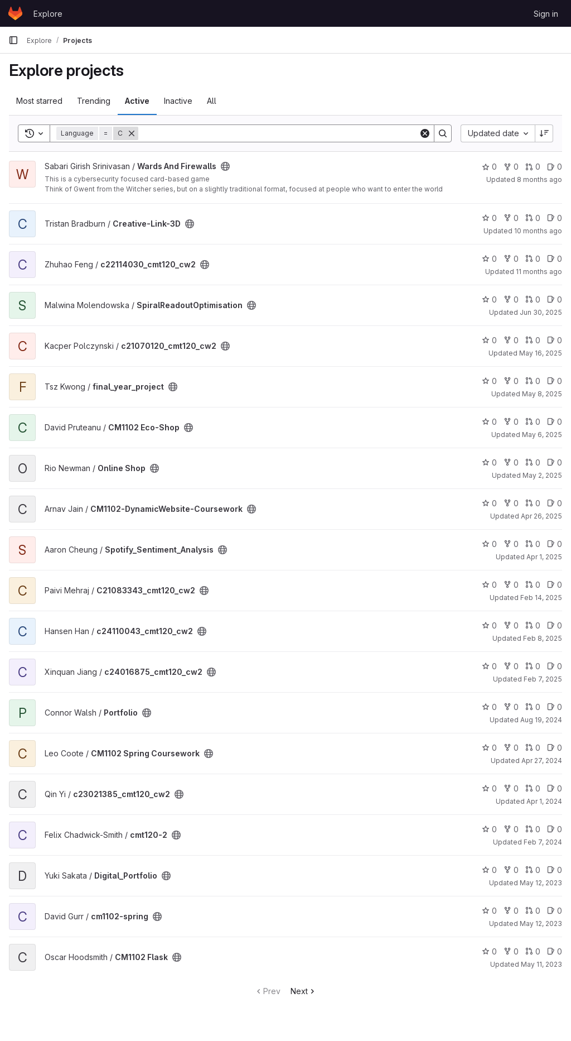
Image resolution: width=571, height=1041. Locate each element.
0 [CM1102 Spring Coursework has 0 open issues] (554, 747)
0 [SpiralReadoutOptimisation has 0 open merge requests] (532, 299)
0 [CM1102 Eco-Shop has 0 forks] (511, 421)
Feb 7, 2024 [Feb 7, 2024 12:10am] (543, 842)
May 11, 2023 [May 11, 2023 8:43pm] (541, 964)
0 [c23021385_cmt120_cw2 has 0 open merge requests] (532, 788)
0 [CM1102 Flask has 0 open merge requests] (532, 951)
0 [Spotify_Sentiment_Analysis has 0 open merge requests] (532, 544)
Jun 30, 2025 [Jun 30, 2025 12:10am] (541, 312)
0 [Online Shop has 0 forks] (511, 462)
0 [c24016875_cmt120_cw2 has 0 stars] (489, 666)
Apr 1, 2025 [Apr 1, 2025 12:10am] (544, 557)
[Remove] (131, 133)
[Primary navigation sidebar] (13, 40)
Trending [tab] (93, 100)
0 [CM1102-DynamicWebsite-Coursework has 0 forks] (511, 503)
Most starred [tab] (39, 100)
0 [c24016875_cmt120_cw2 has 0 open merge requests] (532, 666)
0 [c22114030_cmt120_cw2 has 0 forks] (511, 258)
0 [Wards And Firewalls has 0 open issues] (554, 166)
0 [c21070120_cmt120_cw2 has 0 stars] (489, 340)
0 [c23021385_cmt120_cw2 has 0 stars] (489, 788)
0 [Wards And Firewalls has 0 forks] (511, 166)
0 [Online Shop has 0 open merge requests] (532, 462)
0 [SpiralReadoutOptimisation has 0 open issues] (554, 299)
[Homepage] (15, 13)
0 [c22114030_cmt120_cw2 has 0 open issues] (554, 258)
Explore (47, 13)
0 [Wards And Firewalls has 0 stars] (489, 166)
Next (304, 991)
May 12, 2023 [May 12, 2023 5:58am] (541, 923)
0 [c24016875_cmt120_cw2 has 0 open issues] (554, 666)
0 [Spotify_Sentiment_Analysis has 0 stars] (489, 544)
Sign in (546, 13)
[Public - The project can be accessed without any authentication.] (225, 166)
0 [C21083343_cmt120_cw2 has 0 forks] (511, 584)
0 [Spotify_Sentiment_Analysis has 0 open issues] (554, 544)
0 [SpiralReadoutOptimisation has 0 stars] (489, 299)
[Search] (279, 133)
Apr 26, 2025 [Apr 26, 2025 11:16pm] (541, 516)
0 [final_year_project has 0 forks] (511, 381)
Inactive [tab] (178, 100)
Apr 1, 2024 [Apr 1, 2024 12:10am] (544, 801)
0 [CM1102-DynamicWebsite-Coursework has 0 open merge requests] (532, 503)
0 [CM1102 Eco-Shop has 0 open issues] (554, 421)
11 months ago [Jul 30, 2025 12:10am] (539, 271)
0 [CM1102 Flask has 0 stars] (489, 951)
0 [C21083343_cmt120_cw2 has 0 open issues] (554, 584)
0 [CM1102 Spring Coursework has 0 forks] (511, 747)
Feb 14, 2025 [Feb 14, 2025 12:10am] (541, 597)
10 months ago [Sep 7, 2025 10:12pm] (538, 231)
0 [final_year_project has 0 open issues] (554, 381)
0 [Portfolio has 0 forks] (511, 707)
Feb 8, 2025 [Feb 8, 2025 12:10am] (542, 638)
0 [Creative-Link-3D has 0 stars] (489, 218)
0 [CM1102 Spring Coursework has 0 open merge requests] (532, 747)
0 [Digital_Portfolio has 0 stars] (489, 870)
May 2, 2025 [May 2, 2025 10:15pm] (542, 475)
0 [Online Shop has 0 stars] (489, 462)
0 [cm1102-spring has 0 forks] (511, 910)
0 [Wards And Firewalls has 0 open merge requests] (532, 166)
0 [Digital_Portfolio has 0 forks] (511, 870)
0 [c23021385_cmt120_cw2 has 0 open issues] (554, 788)
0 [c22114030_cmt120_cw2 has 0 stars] (489, 258)
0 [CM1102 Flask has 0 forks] (511, 951)
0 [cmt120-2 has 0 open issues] (554, 829)
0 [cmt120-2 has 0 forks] (511, 829)
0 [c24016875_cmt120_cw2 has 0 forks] (511, 666)
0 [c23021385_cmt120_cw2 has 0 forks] (511, 788)
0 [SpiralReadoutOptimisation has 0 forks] (511, 299)
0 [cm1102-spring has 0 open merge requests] (532, 910)
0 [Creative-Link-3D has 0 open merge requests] (532, 218)
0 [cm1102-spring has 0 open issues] (554, 910)
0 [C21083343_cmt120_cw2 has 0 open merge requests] (532, 584)
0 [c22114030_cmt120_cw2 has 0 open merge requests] (532, 258)
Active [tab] (137, 100)
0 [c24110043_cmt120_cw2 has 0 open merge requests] (532, 625)
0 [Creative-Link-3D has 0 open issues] (554, 218)
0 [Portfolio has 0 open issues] (554, 707)
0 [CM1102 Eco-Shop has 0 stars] (489, 421)
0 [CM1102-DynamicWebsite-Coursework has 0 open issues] (554, 503)
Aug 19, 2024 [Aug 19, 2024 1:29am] (541, 720)
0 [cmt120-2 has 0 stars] (489, 829)
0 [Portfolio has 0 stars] (489, 707)
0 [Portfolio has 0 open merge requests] (532, 707)
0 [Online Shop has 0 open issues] (554, 462)
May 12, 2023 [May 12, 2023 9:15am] (541, 883)
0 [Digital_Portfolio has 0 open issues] (554, 870)
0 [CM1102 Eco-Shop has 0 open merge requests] (532, 421)
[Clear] (425, 133)
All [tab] (211, 100)
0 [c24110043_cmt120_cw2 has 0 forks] (511, 625)
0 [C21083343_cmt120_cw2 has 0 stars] (489, 584)
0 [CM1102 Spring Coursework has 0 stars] (489, 747)
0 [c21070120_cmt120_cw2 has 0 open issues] (554, 340)
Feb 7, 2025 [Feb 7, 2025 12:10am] (543, 679)
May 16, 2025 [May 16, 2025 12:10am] (540, 353)
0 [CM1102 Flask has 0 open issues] (554, 951)
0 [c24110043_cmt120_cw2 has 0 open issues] (554, 625)
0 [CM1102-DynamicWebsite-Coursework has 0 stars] (489, 503)
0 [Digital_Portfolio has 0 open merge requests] (532, 870)
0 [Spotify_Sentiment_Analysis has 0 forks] (511, 544)
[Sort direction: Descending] (544, 133)
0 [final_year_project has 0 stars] (489, 381)
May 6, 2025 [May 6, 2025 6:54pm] (542, 434)
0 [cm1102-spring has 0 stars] (489, 910)
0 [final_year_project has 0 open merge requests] (532, 381)
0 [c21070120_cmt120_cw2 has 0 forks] (511, 340)
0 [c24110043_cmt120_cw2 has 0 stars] (489, 625)
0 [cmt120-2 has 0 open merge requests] (532, 829)
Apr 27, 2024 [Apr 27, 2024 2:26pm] (541, 760)
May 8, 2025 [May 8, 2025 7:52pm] (542, 394)
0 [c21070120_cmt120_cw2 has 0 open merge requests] (532, 340)
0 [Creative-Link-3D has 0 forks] (511, 218)
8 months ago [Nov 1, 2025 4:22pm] (539, 179)
